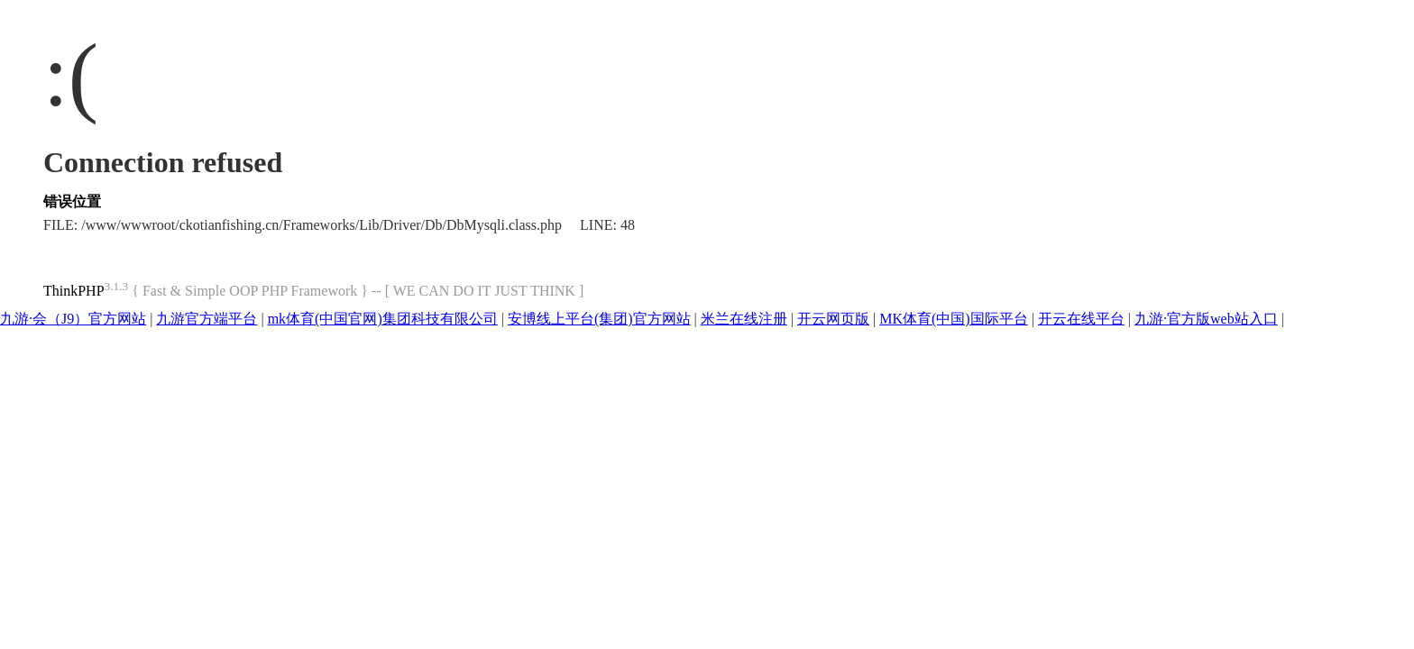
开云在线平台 (1081, 318)
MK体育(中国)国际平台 (953, 318)
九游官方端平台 (206, 318)
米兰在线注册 (744, 318)
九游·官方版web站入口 (1206, 318)
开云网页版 (833, 318)
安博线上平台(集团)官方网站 (599, 318)
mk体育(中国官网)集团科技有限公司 (383, 318)
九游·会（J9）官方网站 (73, 318)
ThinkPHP (74, 290)
